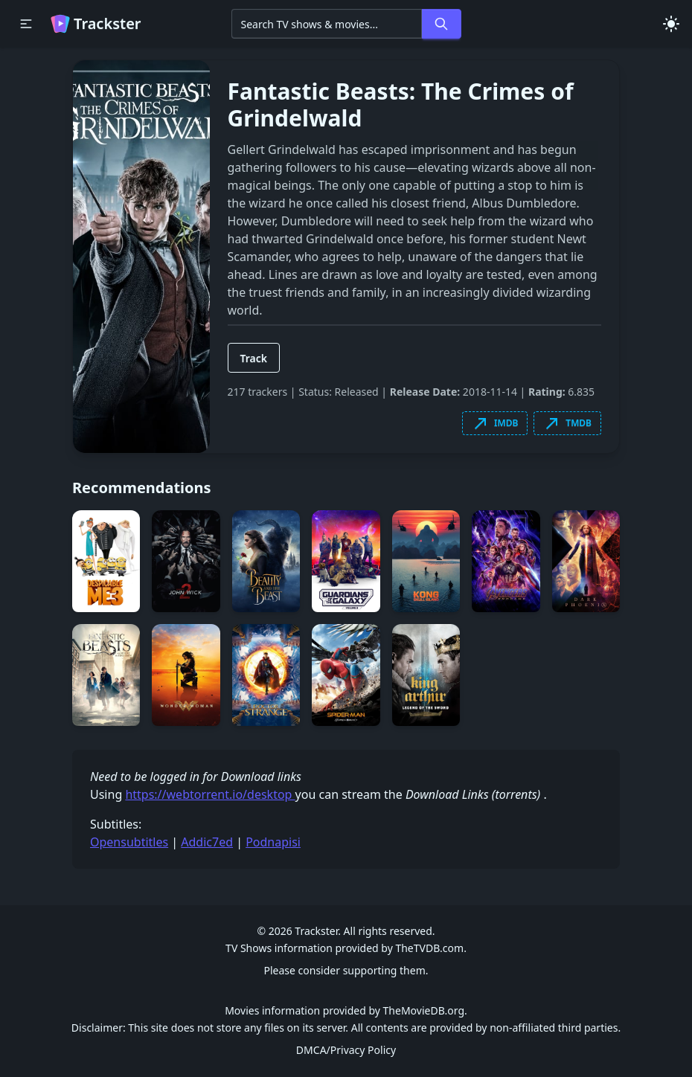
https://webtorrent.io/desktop (210, 794)
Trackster (95, 23)
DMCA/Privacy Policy (346, 1050)
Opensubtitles (129, 842)
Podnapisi (273, 842)
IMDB (495, 423)
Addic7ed (207, 842)
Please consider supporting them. (345, 970)
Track (254, 358)
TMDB (567, 423)
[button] (26, 24)
